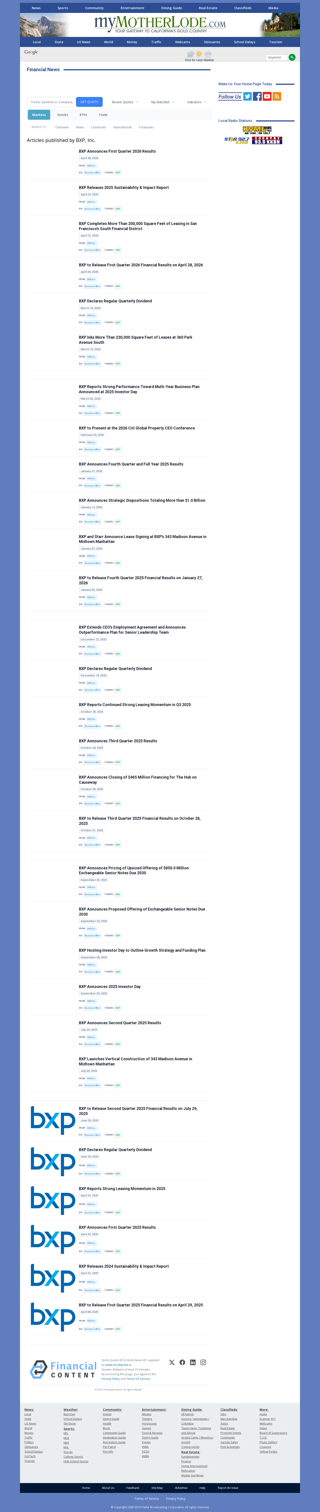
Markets (39, 115)
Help (203, 1488)
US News (83, 42)
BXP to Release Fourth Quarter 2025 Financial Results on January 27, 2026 (141, 580)
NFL (66, 1433)
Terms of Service (146, 1498)
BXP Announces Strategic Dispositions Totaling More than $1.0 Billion (142, 500)
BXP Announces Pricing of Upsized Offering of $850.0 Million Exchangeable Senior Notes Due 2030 (134, 870)
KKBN (145, 1456)
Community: (112, 1409)
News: (29, 1409)
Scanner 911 (268, 1419)
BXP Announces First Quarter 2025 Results (117, 1227)
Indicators (194, 102)
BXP (118, 172)
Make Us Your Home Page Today (245, 84)
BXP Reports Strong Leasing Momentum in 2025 (122, 1188)
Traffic (156, 42)
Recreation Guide (114, 1442)
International (122, 127)
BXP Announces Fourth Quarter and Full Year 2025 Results (131, 464)
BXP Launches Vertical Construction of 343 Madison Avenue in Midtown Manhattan (135, 1061)
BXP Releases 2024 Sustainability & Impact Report (124, 1266)
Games (146, 1428)
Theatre (147, 1419)
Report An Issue (228, 1488)
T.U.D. (263, 1437)
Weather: (71, 1409)
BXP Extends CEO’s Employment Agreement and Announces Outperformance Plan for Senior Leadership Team (132, 630)
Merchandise (228, 1419)
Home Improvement (194, 1466)
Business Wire (92, 172)
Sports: (69, 1429)
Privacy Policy (111, 1379)
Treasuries (146, 127)
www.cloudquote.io (118, 1365)
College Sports (73, 1457)
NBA (66, 1443)
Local (37, 42)
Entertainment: (154, 1409)
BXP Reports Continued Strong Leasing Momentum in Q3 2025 (135, 704)
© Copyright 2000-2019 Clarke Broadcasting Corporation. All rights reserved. (160, 1507)
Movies (146, 1414)
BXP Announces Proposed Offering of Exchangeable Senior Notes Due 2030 (142, 912)
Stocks (62, 115)
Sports (63, 8)
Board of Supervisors (273, 1433)
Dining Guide (171, 8)
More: (264, 1409)
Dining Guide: (191, 1409)
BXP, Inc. (91, 165)
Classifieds (243, 8)
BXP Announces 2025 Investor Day (110, 986)
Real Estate (208, 8)
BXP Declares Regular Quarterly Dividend (115, 301)
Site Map (157, 1488)
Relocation (188, 1471)
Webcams (182, 42)
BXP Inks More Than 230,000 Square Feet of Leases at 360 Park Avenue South (135, 340)
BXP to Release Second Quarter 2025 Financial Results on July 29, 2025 (138, 1111)
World (108, 42)
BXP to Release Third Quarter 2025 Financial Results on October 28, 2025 (140, 821)
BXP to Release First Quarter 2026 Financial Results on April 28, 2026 (141, 265)
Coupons (265, 1447)
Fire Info (108, 1451)
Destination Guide (114, 1437)
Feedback (132, 1488)
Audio (263, 1414)
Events (107, 1414)
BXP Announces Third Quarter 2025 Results (118, 741)
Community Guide (114, 1433)
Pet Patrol (109, 1447)
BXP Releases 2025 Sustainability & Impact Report (124, 187)
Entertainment (132, 8)
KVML (145, 1447)
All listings (187, 1414)
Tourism (275, 42)
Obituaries (212, 42)
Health (107, 1423)
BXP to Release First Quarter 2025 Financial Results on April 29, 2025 (141, 1305)
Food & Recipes (152, 1433)
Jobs (223, 1414)
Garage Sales (229, 1442)
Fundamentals (190, 1457)
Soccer (68, 1452)
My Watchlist (160, 102)
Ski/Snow (70, 1423)
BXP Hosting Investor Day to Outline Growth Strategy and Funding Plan (142, 950)
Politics (29, 1442)
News (36, 8)
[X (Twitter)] (171, 1369)
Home (86, 1488)
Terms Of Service (138, 1379)
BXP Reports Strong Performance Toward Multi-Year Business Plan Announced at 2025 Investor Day (139, 389)
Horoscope (149, 1423)
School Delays (244, 42)
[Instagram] (203, 1369)
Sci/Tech (30, 1456)
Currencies (98, 127)
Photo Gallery (268, 1442)
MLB (66, 1438)
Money (132, 42)
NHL (66, 1447)
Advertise (181, 1488)
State (59, 42)
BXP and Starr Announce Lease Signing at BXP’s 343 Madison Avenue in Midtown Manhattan (142, 539)
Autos (224, 1423)
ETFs (83, 115)
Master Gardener (192, 1475)
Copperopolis (190, 1447)
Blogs (106, 1428)
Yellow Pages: (269, 1451)
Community (94, 8)
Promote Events (230, 1433)
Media (273, 8)
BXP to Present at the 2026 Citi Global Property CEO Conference (137, 428)
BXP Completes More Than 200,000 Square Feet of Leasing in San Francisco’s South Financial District (138, 226)
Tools (103, 115)
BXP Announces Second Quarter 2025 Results (120, 1023)
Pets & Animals (230, 1447)
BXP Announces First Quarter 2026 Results (117, 151)
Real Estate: (190, 1452)
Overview (62, 127)
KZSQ (145, 1451)
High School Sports (76, 1461)
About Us (108, 1488)
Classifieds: (229, 1409)
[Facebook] (182, 1369)
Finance (186, 1461)
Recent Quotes (122, 102)
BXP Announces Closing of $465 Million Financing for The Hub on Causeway (138, 780)
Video (263, 1428)
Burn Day (69, 1414)
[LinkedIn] (192, 1369)
